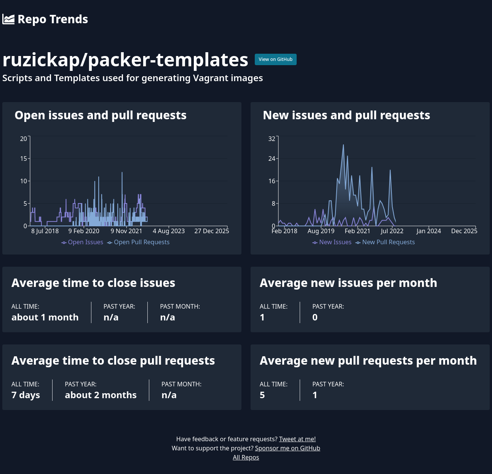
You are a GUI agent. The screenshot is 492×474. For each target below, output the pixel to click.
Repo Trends (45, 19)
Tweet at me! (297, 439)
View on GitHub (276, 59)
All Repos (246, 457)
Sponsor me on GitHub (287, 448)
